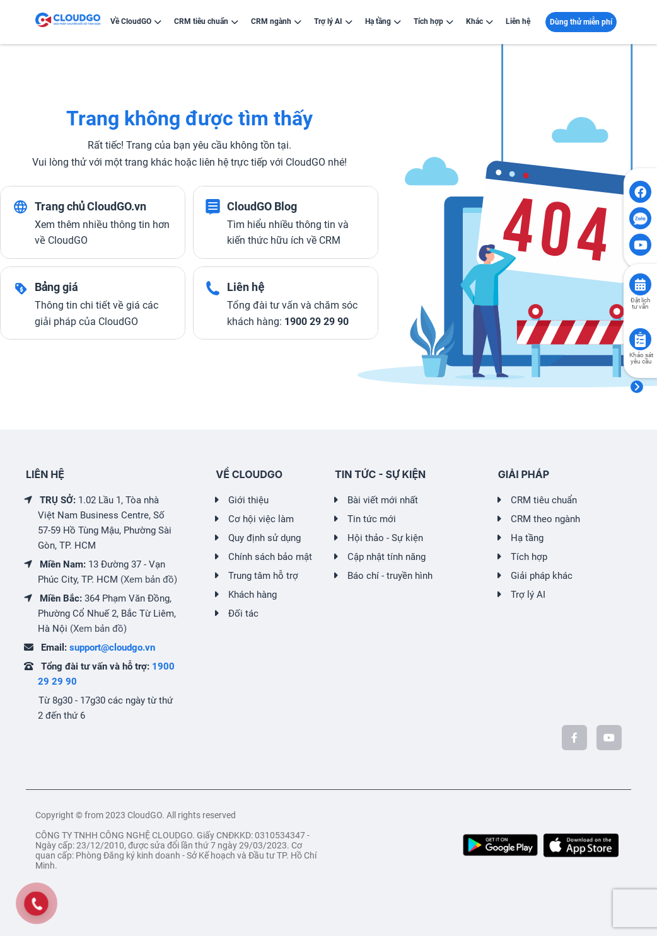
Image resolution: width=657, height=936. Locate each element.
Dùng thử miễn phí (581, 22)
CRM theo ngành (545, 519)
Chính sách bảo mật (270, 556)
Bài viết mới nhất (382, 500)
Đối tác (243, 613)
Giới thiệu (248, 500)
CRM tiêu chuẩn (544, 500)
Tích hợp (529, 556)
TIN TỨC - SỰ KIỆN (380, 474)
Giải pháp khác (542, 575)
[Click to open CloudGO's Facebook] (640, 192)
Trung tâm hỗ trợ (263, 575)
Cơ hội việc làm (261, 519)
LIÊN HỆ (45, 474)
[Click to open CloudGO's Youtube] (640, 245)
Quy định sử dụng (264, 538)
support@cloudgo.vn (112, 647)
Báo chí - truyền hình (390, 575)
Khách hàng (252, 594)
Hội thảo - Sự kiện (385, 538)
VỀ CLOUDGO (249, 474)
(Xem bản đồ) (148, 579)
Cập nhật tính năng (386, 556)
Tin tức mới (371, 519)
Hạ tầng (527, 538)
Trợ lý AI (528, 594)
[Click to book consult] (640, 284)
